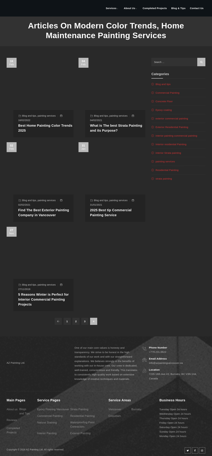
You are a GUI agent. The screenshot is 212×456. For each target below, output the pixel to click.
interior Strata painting (168, 152)
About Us (129, 8)
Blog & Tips (178, 8)
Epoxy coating (164, 110)
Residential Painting (167, 170)
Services (111, 8)
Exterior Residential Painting (172, 127)
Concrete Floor (164, 101)
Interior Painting (47, 433)
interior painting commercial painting (176, 135)
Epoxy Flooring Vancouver (53, 409)
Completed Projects (155, 8)
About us (12, 409)
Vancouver (114, 409)
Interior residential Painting (171, 144)
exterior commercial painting (172, 118)
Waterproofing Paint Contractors (82, 424)
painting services (165, 161)
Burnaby (136, 409)
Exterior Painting (80, 433)
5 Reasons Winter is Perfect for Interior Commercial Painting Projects (43, 299)
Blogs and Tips (24, 411)
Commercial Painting (167, 92)
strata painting (164, 178)
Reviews (12, 420)
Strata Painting (79, 409)
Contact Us (197, 8)
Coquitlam (114, 416)
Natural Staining (47, 422)
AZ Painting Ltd (34, 449)
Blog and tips (163, 84)
